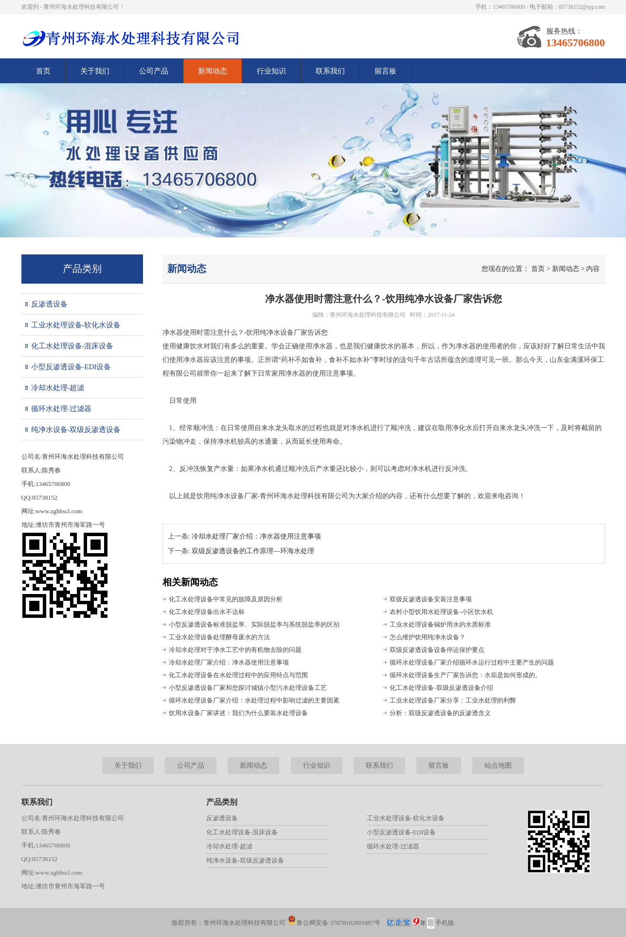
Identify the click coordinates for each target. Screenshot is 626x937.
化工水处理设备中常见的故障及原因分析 (226, 599)
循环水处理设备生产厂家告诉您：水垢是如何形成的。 (465, 675)
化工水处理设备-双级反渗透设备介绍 (441, 687)
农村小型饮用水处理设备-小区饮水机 (441, 611)
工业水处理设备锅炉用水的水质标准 (440, 624)
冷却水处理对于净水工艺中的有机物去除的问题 (235, 649)
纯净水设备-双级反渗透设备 (76, 429)
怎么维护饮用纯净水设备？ (427, 637)
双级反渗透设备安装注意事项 (431, 599)
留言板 (385, 71)
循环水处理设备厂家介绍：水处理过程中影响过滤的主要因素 (254, 700)
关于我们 (94, 71)
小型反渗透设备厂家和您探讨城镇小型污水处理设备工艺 (248, 687)
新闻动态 (212, 71)
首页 (43, 71)
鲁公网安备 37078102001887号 (333, 922)
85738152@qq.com (582, 6)
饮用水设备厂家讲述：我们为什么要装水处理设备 (238, 713)
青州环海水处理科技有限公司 (368, 314)
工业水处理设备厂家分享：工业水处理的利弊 (453, 700)
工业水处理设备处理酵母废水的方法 (219, 637)
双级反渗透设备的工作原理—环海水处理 (253, 551)
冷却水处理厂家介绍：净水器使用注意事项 (256, 536)
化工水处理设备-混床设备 (72, 346)
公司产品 (153, 71)
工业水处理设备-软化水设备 (76, 325)
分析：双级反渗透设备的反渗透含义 (440, 713)
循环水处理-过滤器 (61, 409)
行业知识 (271, 71)
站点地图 (498, 765)
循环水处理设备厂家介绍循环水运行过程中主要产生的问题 (472, 662)
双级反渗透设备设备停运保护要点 (437, 649)
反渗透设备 (49, 304)
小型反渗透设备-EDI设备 (71, 367)
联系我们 (330, 71)
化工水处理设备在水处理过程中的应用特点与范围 (238, 675)
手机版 (444, 922)
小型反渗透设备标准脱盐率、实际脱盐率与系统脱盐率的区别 (254, 624)
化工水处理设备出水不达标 (207, 611)
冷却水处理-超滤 (58, 388)
